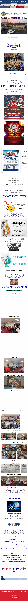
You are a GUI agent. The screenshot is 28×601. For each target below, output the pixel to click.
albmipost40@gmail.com (13, 37)
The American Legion (12, 1)
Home (14, 594)
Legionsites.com (15, 599)
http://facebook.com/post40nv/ (15, 35)
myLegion (18, 1)
